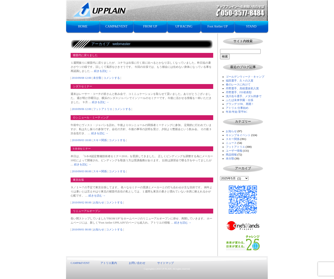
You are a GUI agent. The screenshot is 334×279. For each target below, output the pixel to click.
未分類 (230, 158)
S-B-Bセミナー (82, 148)
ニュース (231, 143)
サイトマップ (165, 263)
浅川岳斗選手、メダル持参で (244, 96)
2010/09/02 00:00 (81, 202)
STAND (251, 26)
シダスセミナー (82, 86)
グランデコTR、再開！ (240, 104)
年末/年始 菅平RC (236, 111)
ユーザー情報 (234, 150)
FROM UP (150, 26)
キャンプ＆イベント (238, 135)
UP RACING (184, 26)
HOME (82, 26)
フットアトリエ (235, 146)
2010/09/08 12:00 (81, 77)
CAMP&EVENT (116, 26)
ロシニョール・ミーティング (91, 117)
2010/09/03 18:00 (81, 140)
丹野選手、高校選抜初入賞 (242, 88)
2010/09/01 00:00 (81, 229)
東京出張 (78, 179)
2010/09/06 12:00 (81, 109)
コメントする (111, 77)
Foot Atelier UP (217, 26)
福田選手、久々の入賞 (239, 80)
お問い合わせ (137, 263)
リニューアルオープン (86, 211)
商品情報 (231, 154)
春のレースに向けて (238, 84)
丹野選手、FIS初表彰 (239, 92)
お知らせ (231, 131)
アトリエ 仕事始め (237, 107)
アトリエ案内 (108, 263)
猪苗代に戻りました (85, 55)
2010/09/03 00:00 (81, 171)
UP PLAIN (166, 269)
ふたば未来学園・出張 (239, 100)
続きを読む (102, 71)
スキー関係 (233, 139)
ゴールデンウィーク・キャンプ (245, 76)
